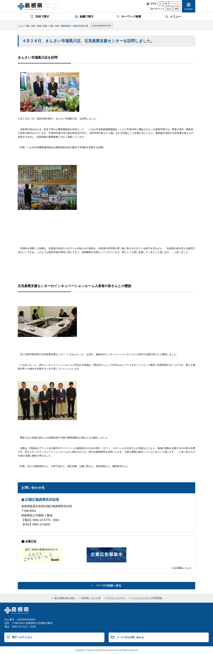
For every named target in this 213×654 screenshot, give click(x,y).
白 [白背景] (160, 4)
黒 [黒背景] (166, 4)
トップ (21, 26)
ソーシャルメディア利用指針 (147, 598)
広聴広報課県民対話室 (101, 26)
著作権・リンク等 (91, 598)
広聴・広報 (54, 26)
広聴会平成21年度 (80, 26)
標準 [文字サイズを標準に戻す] (177, 9)
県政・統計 (30, 26)
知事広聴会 (66, 26)
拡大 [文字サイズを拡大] (169, 9)
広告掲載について (182, 568)
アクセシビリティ (116, 598)
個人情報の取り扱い (65, 598)
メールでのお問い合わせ (130, 637)
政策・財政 (42, 26)
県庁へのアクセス (22, 637)
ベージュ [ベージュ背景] (175, 4)
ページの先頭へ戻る (108, 585)
